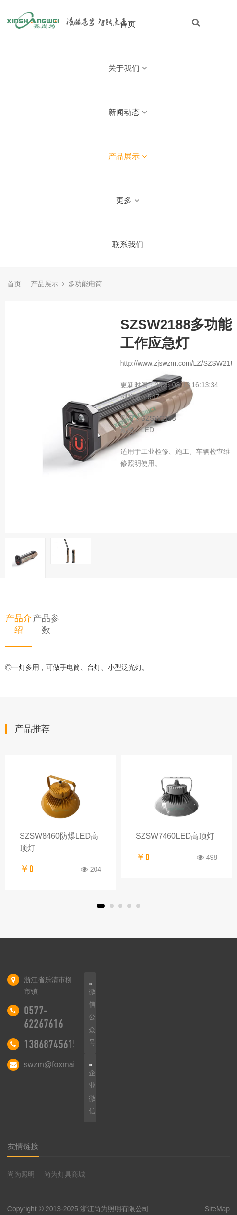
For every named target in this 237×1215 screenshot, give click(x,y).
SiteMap (217, 1209)
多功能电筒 (85, 284)
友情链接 (23, 1146)
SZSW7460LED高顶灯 (175, 836)
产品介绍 (18, 624)
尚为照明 (21, 1174)
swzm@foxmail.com (59, 1064)
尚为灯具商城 (64, 1174)
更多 (127, 200)
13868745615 (51, 1044)
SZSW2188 (158, 418)
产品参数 (46, 624)
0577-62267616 (43, 1017)
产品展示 (127, 156)
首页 (128, 24)
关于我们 (127, 68)
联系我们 (127, 244)
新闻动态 (127, 112)
